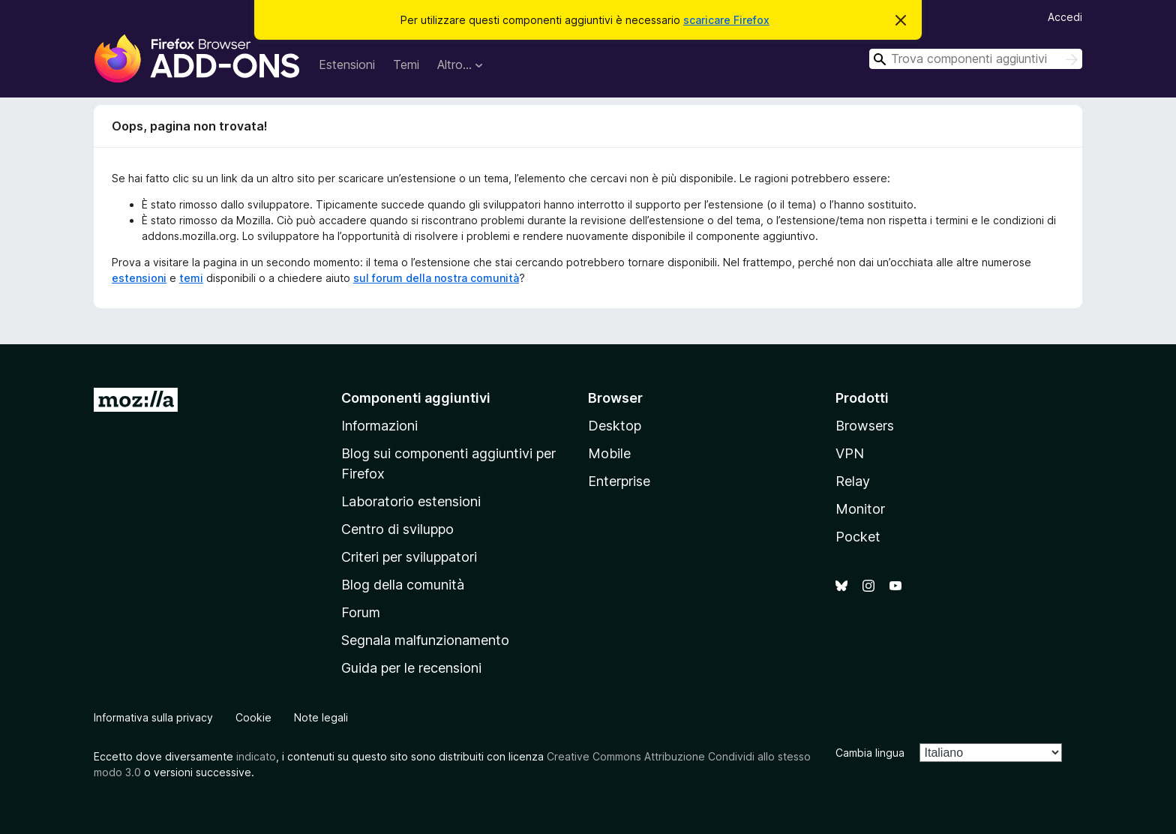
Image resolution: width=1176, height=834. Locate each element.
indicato (256, 756)
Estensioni (347, 64)
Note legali (321, 717)
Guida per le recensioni (411, 668)
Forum (360, 612)
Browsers (865, 426)
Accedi (1065, 16)
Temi (406, 64)
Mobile (609, 453)
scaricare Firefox (726, 20)
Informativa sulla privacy (153, 717)
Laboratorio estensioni (411, 501)
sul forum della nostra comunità (436, 278)
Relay (853, 481)
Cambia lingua (870, 752)
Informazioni (379, 426)
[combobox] (975, 59)
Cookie (254, 717)
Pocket (858, 536)
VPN (850, 453)
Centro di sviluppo (397, 529)
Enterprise (619, 481)
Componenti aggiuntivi (415, 398)
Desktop (614, 426)
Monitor (860, 509)
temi (191, 278)
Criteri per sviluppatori (409, 557)
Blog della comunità (402, 584)
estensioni (139, 278)
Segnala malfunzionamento (425, 640)
